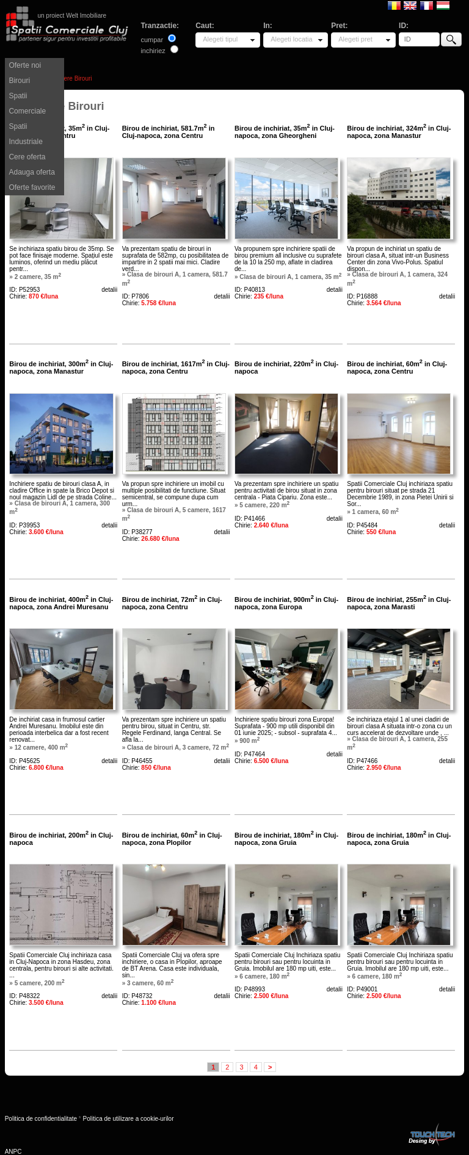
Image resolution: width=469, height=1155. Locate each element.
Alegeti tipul (220, 39)
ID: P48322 (24, 996)
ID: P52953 (24, 289)
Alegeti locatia (292, 39)
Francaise (426, 5)
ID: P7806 (135, 296)
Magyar (443, 5)
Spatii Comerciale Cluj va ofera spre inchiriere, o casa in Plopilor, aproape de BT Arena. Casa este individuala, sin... (172, 965)
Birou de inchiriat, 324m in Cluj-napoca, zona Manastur (399, 132)
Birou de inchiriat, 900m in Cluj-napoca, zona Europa (286, 603)
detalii (109, 289)
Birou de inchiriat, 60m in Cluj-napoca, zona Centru (397, 367)
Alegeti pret (355, 39)
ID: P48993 (249, 989)
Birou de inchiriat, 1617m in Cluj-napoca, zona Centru (176, 367)
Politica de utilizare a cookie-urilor (128, 1118)
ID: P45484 (362, 525)
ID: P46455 (137, 761)
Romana (394, 5)
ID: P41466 (249, 518)
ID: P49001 (362, 989)
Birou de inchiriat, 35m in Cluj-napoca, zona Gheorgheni (284, 132)
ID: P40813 (249, 289)
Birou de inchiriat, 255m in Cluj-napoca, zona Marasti (399, 603)
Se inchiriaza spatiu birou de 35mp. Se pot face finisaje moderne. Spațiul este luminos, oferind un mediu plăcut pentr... (61, 258)
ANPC (13, 1151)
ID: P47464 (249, 754)
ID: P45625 (24, 761)
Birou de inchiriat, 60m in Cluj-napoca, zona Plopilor (172, 838)
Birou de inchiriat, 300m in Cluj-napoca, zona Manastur (61, 367)
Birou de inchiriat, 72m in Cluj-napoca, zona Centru (172, 603)
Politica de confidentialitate (41, 1118)
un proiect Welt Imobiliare (71, 15)
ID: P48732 (137, 996)
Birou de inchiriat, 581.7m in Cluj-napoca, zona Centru (168, 132)
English (410, 5)
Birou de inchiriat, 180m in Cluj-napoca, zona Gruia (286, 838)
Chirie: (33, 296)
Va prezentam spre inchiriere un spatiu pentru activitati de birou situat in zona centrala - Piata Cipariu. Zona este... (286, 490)
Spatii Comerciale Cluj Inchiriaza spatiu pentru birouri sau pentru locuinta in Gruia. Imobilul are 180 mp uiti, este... (287, 962)
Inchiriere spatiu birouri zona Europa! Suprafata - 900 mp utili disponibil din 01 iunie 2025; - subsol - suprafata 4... (285, 726)
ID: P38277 (137, 532)
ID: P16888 (362, 296)
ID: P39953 (24, 525)
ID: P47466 (362, 761)
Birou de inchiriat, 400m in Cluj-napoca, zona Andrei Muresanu (61, 603)
